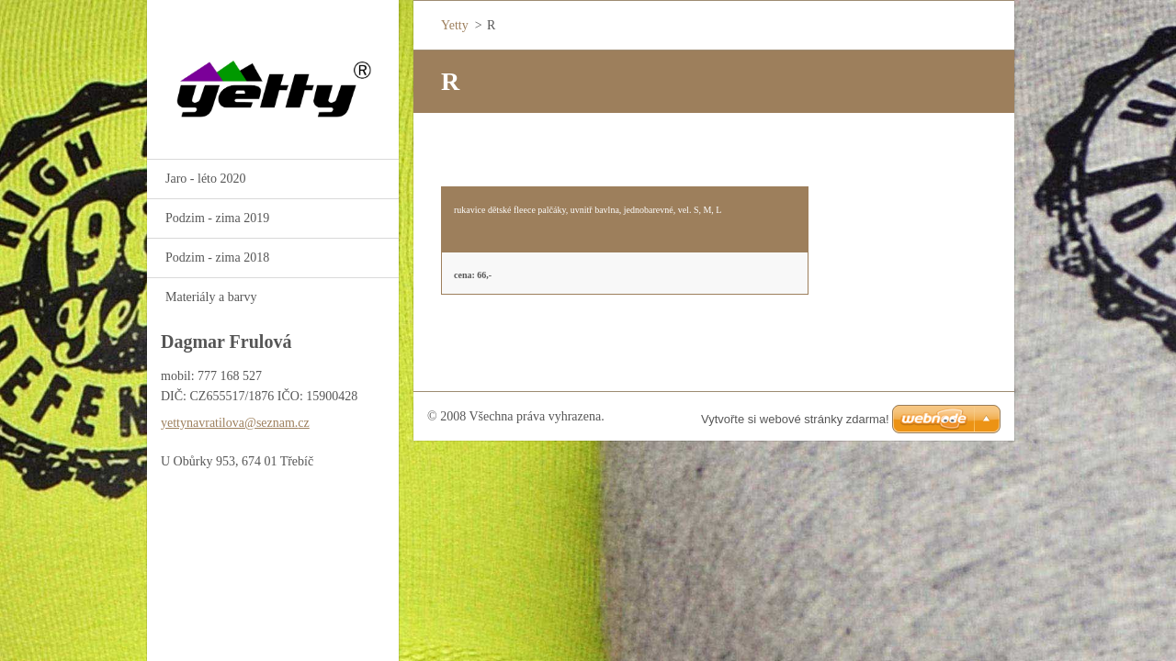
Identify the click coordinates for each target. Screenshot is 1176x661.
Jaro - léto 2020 (205, 178)
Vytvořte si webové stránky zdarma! (795, 419)
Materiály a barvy (211, 297)
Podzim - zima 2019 (217, 218)
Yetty (455, 25)
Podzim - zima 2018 (217, 257)
